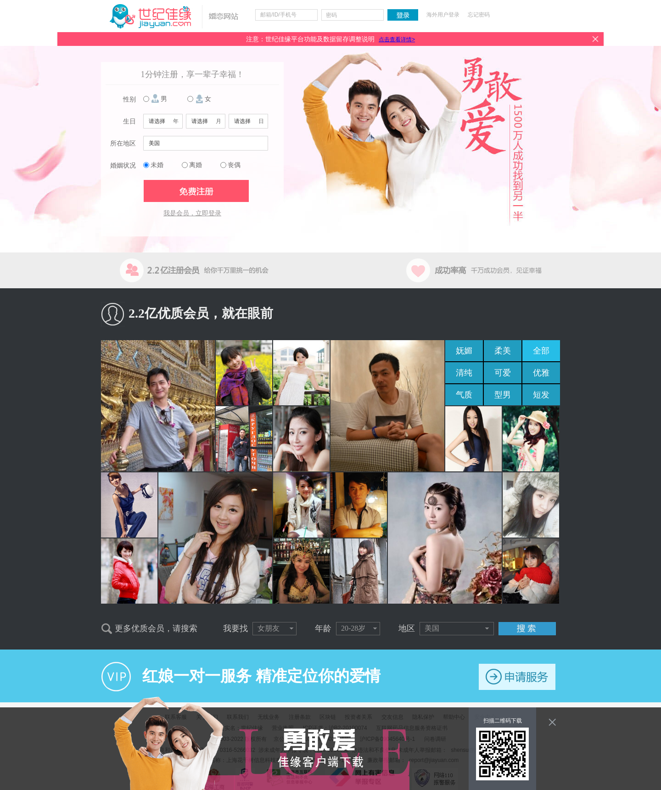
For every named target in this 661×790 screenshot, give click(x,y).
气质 (464, 394)
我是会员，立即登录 (192, 213)
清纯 (464, 372)
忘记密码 (479, 14)
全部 (541, 350)
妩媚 (464, 350)
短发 (541, 394)
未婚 (157, 165)
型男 (502, 394)
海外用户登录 (442, 14)
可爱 (502, 372)
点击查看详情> (397, 39)
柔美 (502, 350)
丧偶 (234, 165)
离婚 (195, 165)
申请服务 (517, 677)
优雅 (541, 372)
